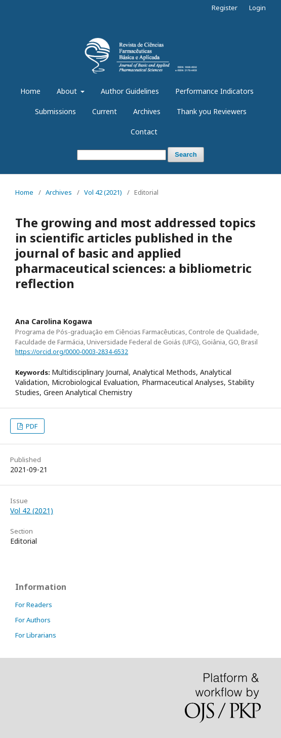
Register (224, 7)
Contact (144, 131)
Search (185, 154)
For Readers (33, 604)
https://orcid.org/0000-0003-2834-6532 (71, 351)
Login (257, 7)
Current (104, 111)
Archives (146, 111)
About (68, 91)
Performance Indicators (214, 91)
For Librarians (35, 635)
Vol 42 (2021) (103, 192)
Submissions (55, 111)
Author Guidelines (130, 91)
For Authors (33, 619)
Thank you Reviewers (212, 111)
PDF (30, 426)
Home (30, 91)
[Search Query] (121, 155)
